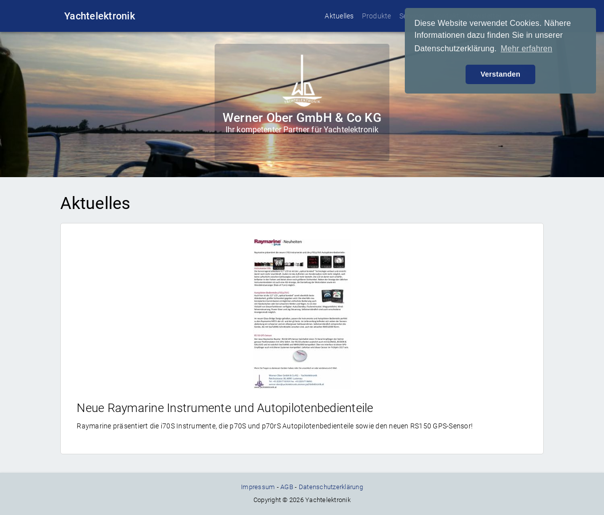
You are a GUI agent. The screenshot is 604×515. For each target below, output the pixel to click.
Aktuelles (339, 16)
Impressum (258, 487)
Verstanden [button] (500, 74)
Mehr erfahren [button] (526, 48)
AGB (286, 487)
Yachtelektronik (99, 16)
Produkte (376, 16)
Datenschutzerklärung (331, 487)
